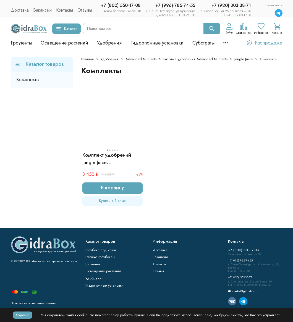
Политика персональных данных (34, 303)
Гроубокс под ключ (100, 250)
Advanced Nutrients (140, 59)
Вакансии (42, 10)
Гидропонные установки (157, 43)
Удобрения (109, 43)
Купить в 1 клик (112, 200)
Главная (87, 59)
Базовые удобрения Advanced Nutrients (195, 59)
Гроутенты (21, 43)
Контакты (64, 10)
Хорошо (22, 315)
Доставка (20, 10)
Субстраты (203, 43)
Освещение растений (64, 43)
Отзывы (84, 10)
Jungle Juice (243, 59)
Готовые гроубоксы (100, 257)
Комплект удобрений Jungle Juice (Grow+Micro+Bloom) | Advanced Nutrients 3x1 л (110, 158)
